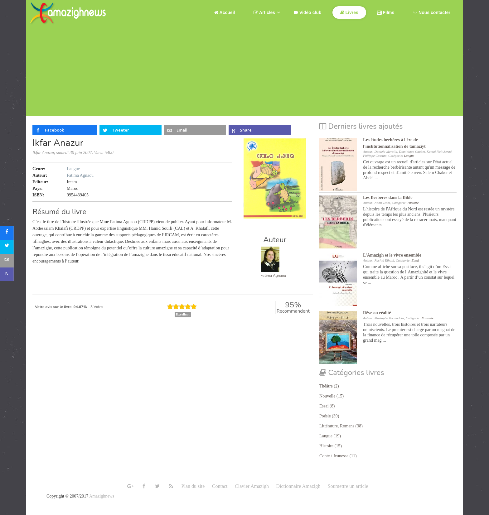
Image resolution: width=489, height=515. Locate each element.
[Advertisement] (244, 72)
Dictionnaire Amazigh (298, 486)
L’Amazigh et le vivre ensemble (392, 255)
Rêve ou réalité (377, 312)
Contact (220, 486)
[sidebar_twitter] (7, 247)
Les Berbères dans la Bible (387, 197)
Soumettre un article (348, 486)
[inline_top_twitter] (130, 130)
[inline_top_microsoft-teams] (260, 130)
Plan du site (193, 486)
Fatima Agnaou (273, 275)
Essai (415, 260)
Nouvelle (427, 318)
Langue (73, 168)
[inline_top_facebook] (64, 130)
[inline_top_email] (195, 130)
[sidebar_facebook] (7, 233)
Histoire (413, 203)
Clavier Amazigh (252, 486)
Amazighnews (101, 496)
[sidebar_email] (7, 260)
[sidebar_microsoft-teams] (7, 274)
